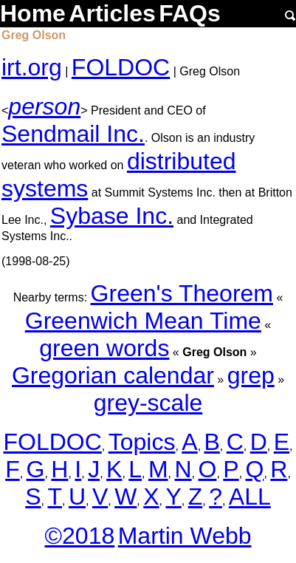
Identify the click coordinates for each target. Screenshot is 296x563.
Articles (112, 13)
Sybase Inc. (111, 215)
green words (104, 348)
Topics (142, 442)
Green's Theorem (182, 293)
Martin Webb (185, 535)
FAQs (190, 13)
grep (251, 375)
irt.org (31, 67)
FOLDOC (121, 67)
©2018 (79, 535)
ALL (250, 496)
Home (33, 13)
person (44, 106)
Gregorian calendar (113, 375)
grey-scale (148, 402)
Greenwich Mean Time (143, 320)
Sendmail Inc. (73, 133)
